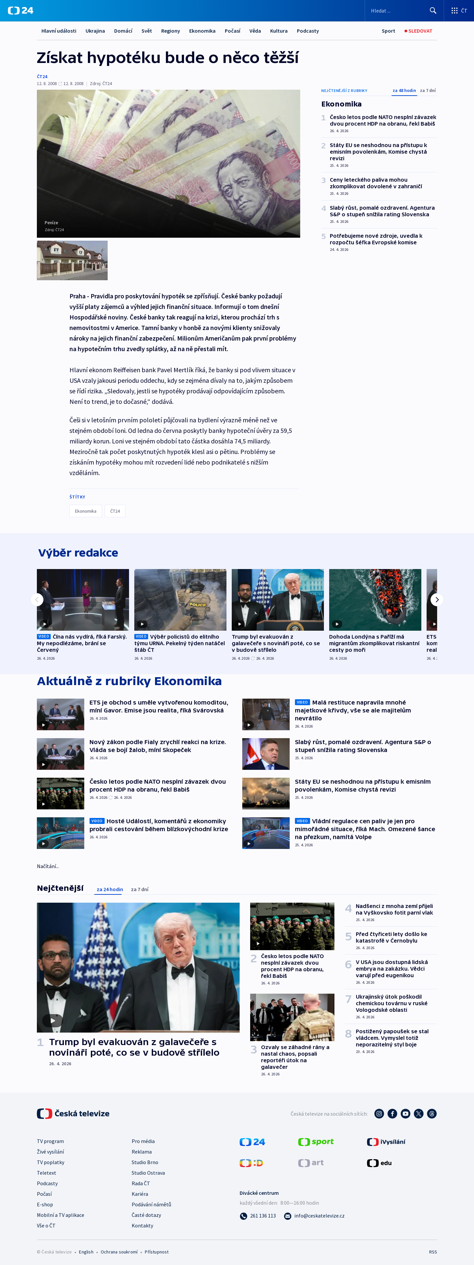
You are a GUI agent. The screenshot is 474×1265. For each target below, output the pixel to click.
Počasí (232, 30)
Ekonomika (202, 30)
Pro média (143, 1139)
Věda (255, 30)
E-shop (45, 1203)
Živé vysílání (50, 1150)
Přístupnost (157, 1250)
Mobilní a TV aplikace (60, 1213)
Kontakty (142, 1224)
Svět (147, 30)
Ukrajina (95, 30)
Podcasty (308, 30)
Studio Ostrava (148, 1171)
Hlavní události (58, 30)
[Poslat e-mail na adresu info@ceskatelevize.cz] (314, 1214)
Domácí (123, 30)
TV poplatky (50, 1161)
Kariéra (140, 1192)
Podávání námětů (151, 1203)
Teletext (46, 1171)
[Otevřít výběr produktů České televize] (459, 10)
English (86, 1250)
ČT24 (42, 76)
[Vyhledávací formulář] (404, 10)
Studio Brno (145, 1161)
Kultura (279, 30)
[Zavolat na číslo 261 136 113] (258, 1214)
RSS (433, 1250)
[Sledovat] (418, 30)
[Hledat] (433, 10)
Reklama (142, 1150)
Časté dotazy (146, 1213)
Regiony (170, 30)
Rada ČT (141, 1182)
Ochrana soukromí (119, 1250)
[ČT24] (20, 11)
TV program (50, 1139)
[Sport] (388, 30)
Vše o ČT (46, 1224)
